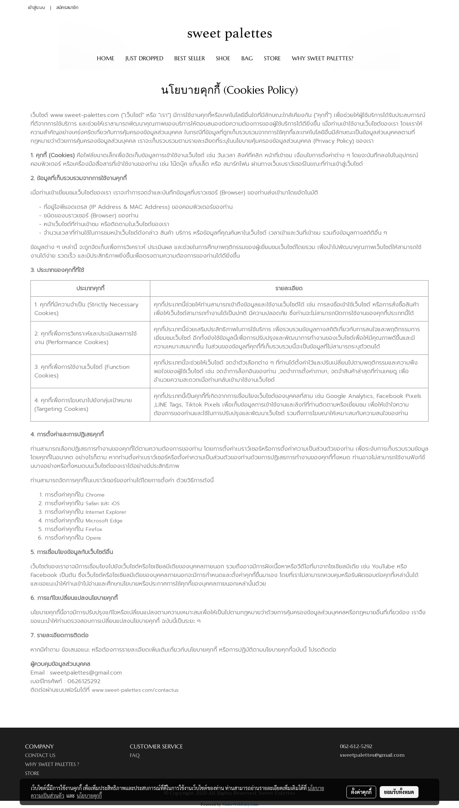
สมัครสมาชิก (67, 7)
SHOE (223, 58)
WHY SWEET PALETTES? (322, 58)
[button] (365, 58)
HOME (105, 58)
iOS (116, 503)
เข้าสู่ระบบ (36, 7)
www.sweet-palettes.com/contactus (135, 690)
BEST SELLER (189, 58)
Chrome (95, 495)
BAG (247, 58)
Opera (93, 538)
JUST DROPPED (144, 58)
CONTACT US (40, 755)
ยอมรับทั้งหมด (399, 792)
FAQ (134, 755)
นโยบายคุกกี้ (89, 795)
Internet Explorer (106, 512)
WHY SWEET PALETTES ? (52, 764)
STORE (272, 58)
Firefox (94, 529)
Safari (92, 503)
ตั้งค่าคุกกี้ (361, 792)
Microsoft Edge (104, 521)
